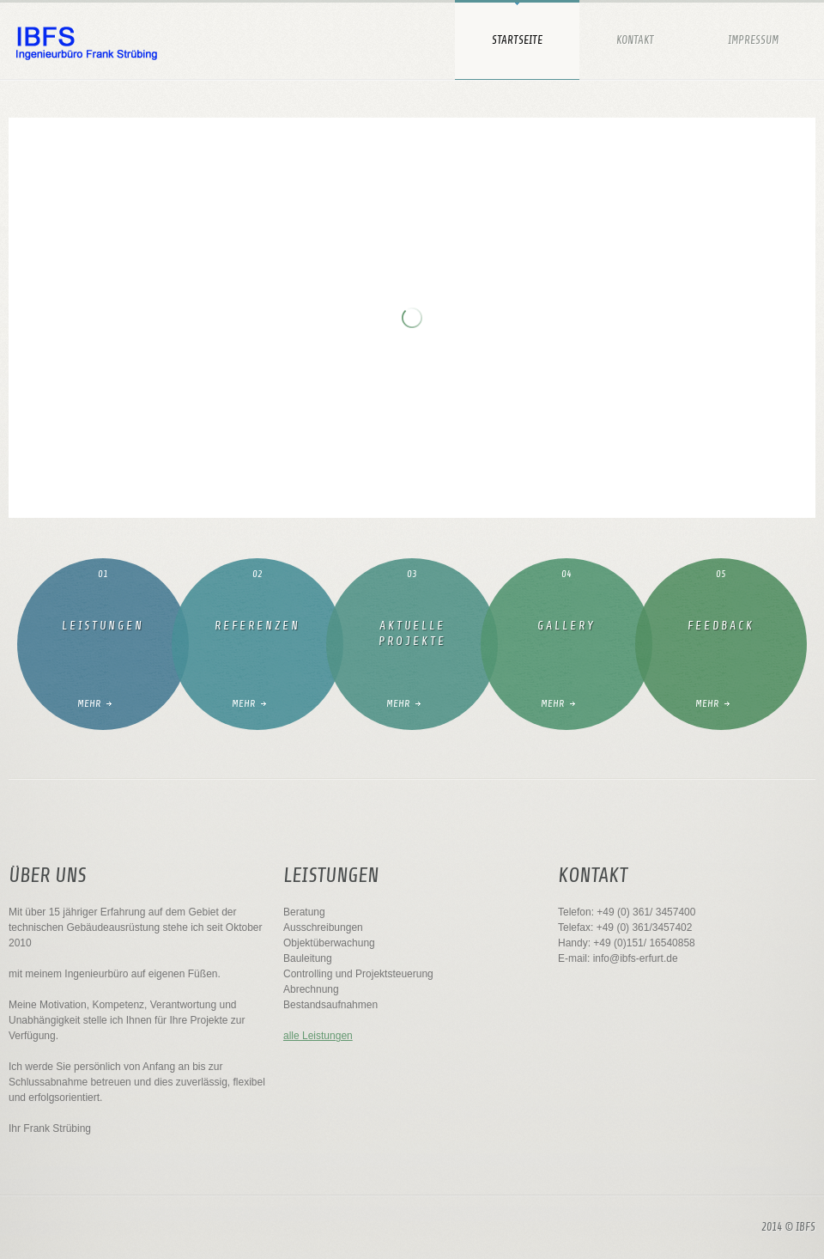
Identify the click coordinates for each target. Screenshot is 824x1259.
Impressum (753, 39)
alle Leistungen (318, 1036)
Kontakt (635, 39)
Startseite (517, 39)
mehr (88, 703)
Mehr (243, 703)
